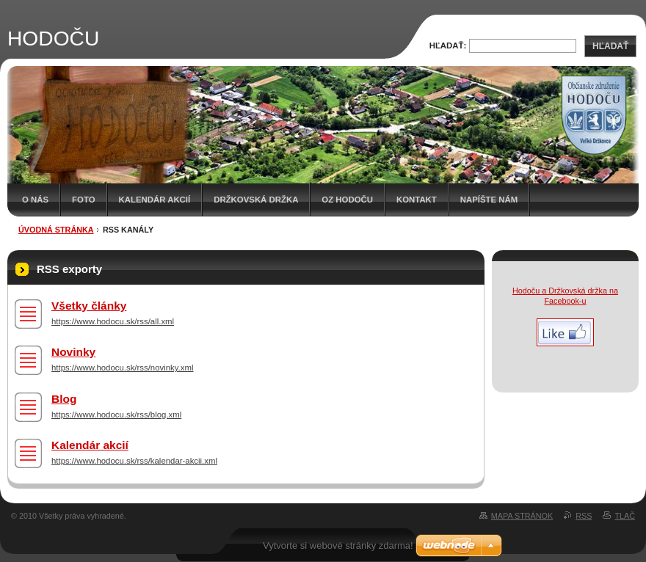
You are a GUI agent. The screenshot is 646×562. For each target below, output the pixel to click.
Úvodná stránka (56, 229)
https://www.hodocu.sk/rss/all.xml (112, 321)
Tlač (624, 515)
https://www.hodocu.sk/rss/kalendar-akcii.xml (134, 460)
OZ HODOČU (347, 199)
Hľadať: (448, 45)
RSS (584, 515)
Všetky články (88, 305)
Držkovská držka (256, 199)
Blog (63, 399)
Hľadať (610, 46)
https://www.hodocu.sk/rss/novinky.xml (122, 367)
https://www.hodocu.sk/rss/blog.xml (116, 414)
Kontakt (416, 199)
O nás (35, 199)
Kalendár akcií (155, 199)
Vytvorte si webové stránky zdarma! (338, 545)
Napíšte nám (489, 199)
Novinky (73, 352)
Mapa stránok (522, 515)
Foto (83, 199)
